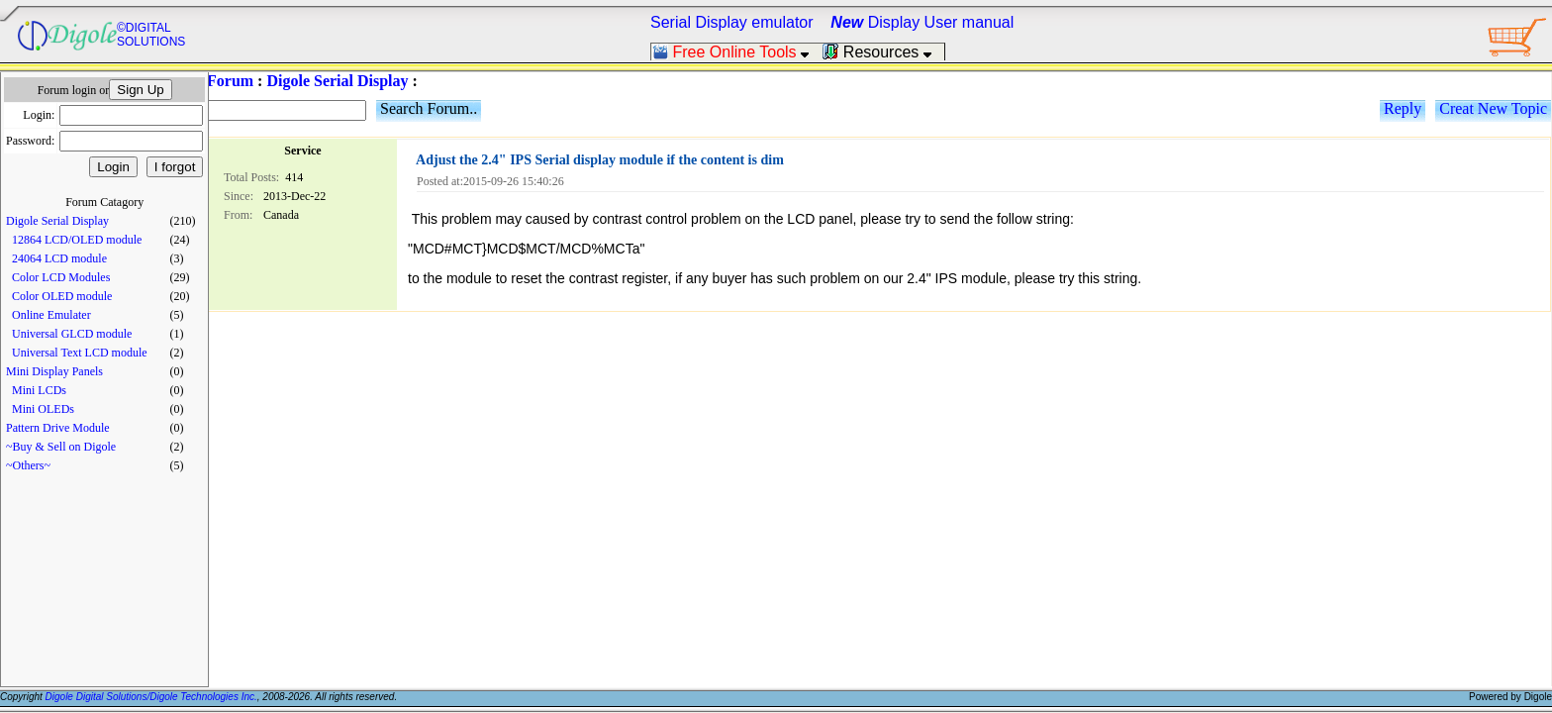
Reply (1402, 108)
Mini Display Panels (54, 371)
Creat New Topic (1493, 108)
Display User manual (922, 22)
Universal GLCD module (72, 334)
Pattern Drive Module (58, 428)
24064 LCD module (59, 258)
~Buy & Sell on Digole (61, 447)
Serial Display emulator (732, 22)
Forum (230, 80)
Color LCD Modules (61, 277)
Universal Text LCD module (79, 352)
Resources (883, 52)
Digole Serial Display (57, 221)
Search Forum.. (428, 108)
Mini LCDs (39, 390)
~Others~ (28, 465)
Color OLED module (62, 296)
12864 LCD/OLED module (77, 240)
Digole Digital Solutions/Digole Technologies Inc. (151, 696)
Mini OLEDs (43, 409)
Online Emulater (51, 315)
